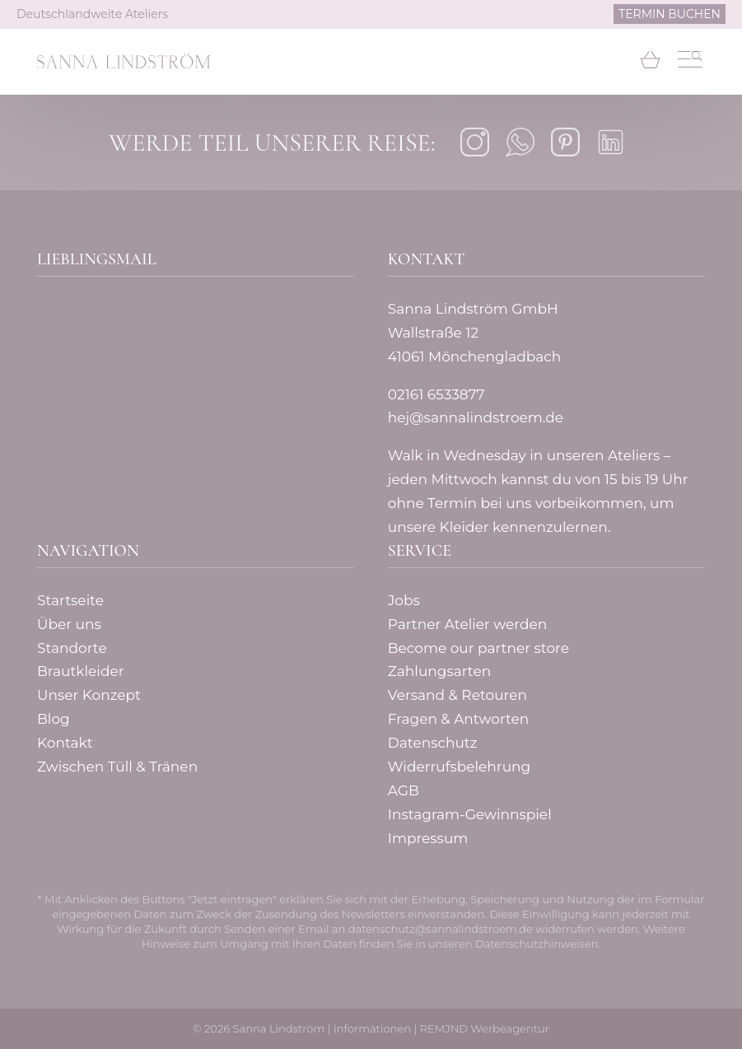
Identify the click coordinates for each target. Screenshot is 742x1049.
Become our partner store (478, 648)
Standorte (72, 648)
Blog (53, 719)
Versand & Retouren (457, 695)
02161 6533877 (436, 394)
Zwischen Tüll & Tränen (117, 766)
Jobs (404, 600)
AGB (403, 790)
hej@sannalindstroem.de (475, 417)
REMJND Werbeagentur (484, 1028)
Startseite (70, 600)
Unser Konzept (89, 695)
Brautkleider (80, 671)
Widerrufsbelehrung (459, 766)
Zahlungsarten (439, 671)
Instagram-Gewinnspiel (470, 814)
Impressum (428, 838)
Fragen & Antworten (459, 719)
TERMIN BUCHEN (669, 14)
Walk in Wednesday (457, 455)
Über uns (69, 624)
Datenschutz (433, 742)
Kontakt (65, 742)
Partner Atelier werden (467, 624)
